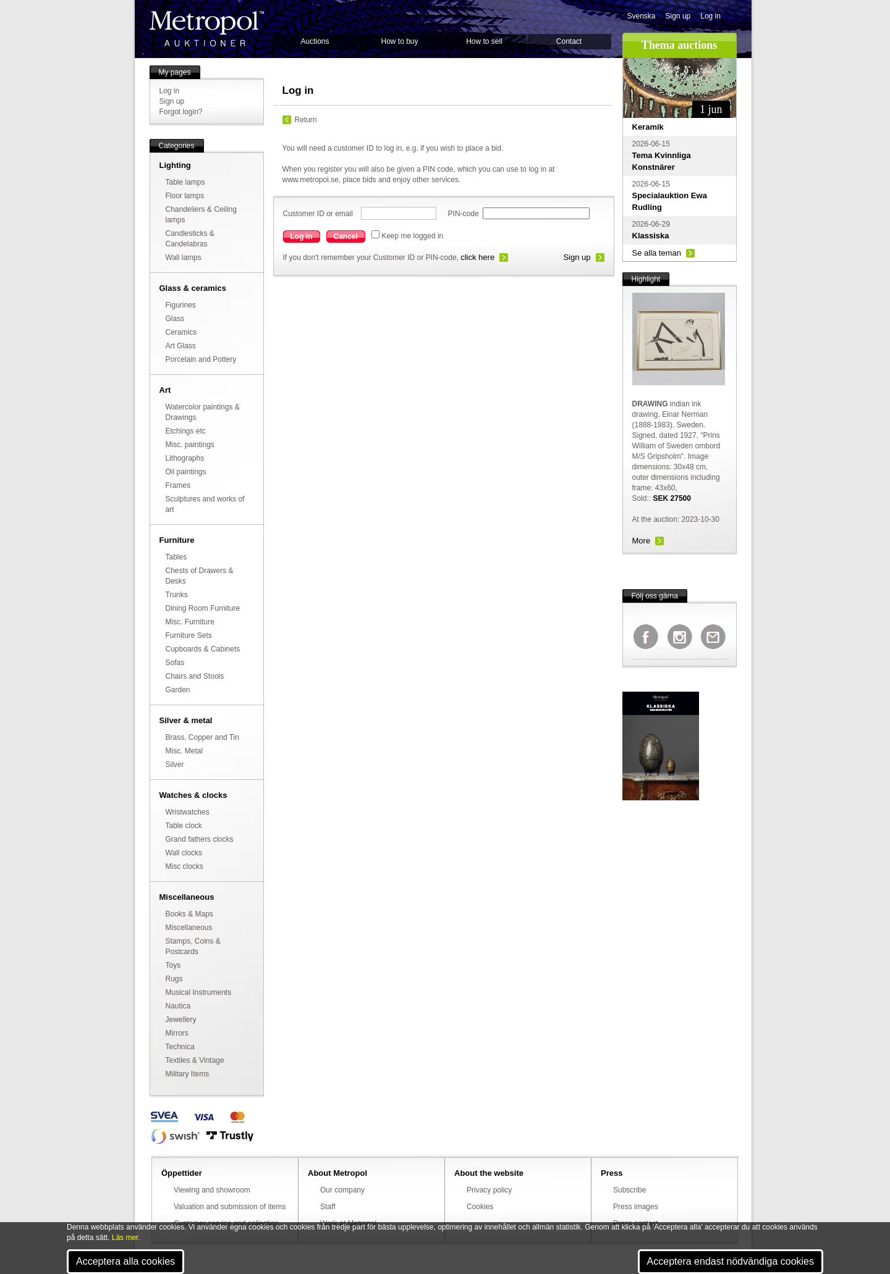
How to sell (484, 41)
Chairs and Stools (195, 676)
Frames (178, 485)
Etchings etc (186, 431)
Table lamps (185, 182)
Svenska (641, 16)
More (641, 540)
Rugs (174, 978)
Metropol (207, 28)
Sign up (678, 16)
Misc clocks (184, 866)
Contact (569, 41)
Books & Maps (189, 914)
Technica (180, 1046)
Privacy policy (489, 1190)
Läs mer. (126, 1237)
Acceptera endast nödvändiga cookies (730, 1261)
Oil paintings (186, 471)
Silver (175, 764)
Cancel (346, 236)
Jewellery (181, 1019)
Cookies (480, 1206)
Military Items (188, 1074)
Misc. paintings (190, 444)
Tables (176, 557)
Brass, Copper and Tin (202, 737)
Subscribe (629, 1190)
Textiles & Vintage (195, 1060)
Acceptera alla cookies (125, 1261)
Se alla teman (657, 253)
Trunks (177, 594)
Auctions (314, 41)
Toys (173, 965)
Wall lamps (183, 257)
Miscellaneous (189, 927)
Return (306, 119)
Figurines (181, 305)
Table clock (184, 825)
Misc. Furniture (190, 622)
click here (477, 257)
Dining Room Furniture (203, 608)
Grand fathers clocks (200, 839)
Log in (710, 16)
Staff (327, 1206)
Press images (635, 1206)
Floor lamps (185, 195)
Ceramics (181, 332)
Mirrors (177, 1033)
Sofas (175, 662)
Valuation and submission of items (230, 1206)
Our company (342, 1190)
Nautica (178, 1006)
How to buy (399, 41)
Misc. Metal (184, 751)
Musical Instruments (199, 992)
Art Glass (181, 346)
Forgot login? (181, 111)
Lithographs (185, 458)
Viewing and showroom (212, 1190)
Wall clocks (184, 853)
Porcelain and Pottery (201, 359)
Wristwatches (188, 812)
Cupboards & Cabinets (203, 649)
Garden (178, 689)
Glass (175, 318)
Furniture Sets (189, 635)
